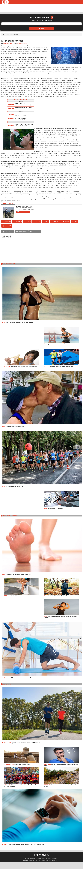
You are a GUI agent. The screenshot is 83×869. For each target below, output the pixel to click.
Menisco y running (12, 602)
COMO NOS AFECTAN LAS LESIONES (15, 433)
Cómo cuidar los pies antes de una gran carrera (18, 581)
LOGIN (70, 19)
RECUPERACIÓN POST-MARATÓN (14, 493)
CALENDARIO (12, 19)
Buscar (41, 35)
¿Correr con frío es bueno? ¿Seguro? (57, 602)
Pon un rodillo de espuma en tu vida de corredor (19, 685)
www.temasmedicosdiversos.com (25, 216)
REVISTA (30, 19)
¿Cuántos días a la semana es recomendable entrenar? (26, 750)
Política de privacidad (28, 867)
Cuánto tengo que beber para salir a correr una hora (19, 329)
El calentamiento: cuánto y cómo (22, 771)
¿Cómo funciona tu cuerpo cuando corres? (58, 351)
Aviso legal (49, 867)
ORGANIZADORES (49, 19)
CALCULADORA (60, 19)
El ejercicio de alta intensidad (55, 515)
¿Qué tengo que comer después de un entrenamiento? (23, 373)
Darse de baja (57, 867)
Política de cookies (40, 867)
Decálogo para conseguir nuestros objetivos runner (61, 373)
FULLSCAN (38, 19)
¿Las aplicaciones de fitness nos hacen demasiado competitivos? (26, 851)
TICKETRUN (22, 19)
